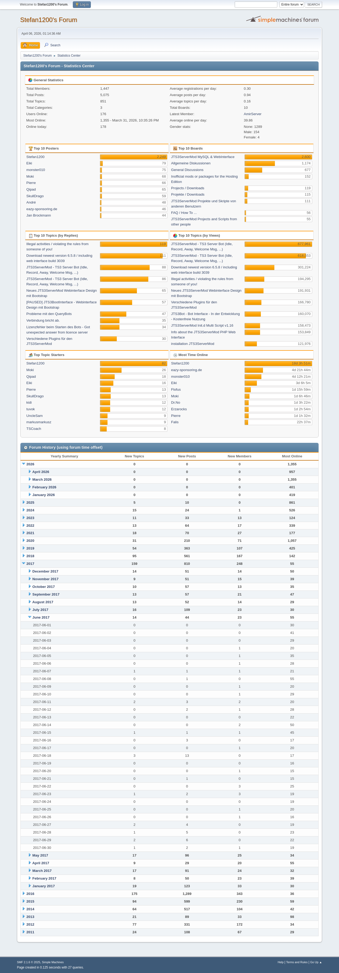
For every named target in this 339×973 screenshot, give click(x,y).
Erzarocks (179, 409)
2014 (30, 909)
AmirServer (253, 114)
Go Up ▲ (316, 962)
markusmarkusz (38, 422)
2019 (30, 548)
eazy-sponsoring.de (41, 209)
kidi (29, 402)
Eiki (29, 163)
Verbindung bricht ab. (43, 320)
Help (281, 962)
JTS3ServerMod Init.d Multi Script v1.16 (202, 325)
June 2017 (40, 617)
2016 (30, 894)
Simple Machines (53, 962)
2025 (30, 502)
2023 (30, 518)
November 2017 (45, 579)
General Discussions (187, 170)
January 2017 (43, 886)
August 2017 (42, 602)
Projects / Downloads (187, 188)
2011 (30, 932)
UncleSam (34, 416)
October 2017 (43, 587)
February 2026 (44, 487)
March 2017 (42, 871)
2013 (30, 917)
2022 (30, 526)
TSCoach (33, 429)
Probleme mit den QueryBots (49, 314)
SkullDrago (35, 196)
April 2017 (40, 863)
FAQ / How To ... (184, 213)
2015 (30, 901)
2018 (30, 556)
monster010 (35, 170)
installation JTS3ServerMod (192, 344)
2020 (30, 541)
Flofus (176, 389)
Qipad (31, 189)
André (31, 202)
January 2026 (43, 495)
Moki (30, 176)
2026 (30, 464)
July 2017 (40, 610)
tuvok (30, 409)
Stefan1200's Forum (48, 19)
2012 (30, 924)
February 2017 (44, 878)
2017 (30, 564)
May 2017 (40, 855)
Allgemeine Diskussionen (191, 163)
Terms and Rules (297, 962)
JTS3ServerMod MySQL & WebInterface (202, 157)
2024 (30, 510)
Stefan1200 (35, 157)
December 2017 (45, 571)
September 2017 (45, 594)
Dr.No (175, 402)
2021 (30, 533)
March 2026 (42, 479)
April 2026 (40, 472)
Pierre (31, 183)
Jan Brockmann (38, 215)
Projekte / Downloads (187, 194)
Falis (175, 422)
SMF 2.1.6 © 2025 (28, 962)
